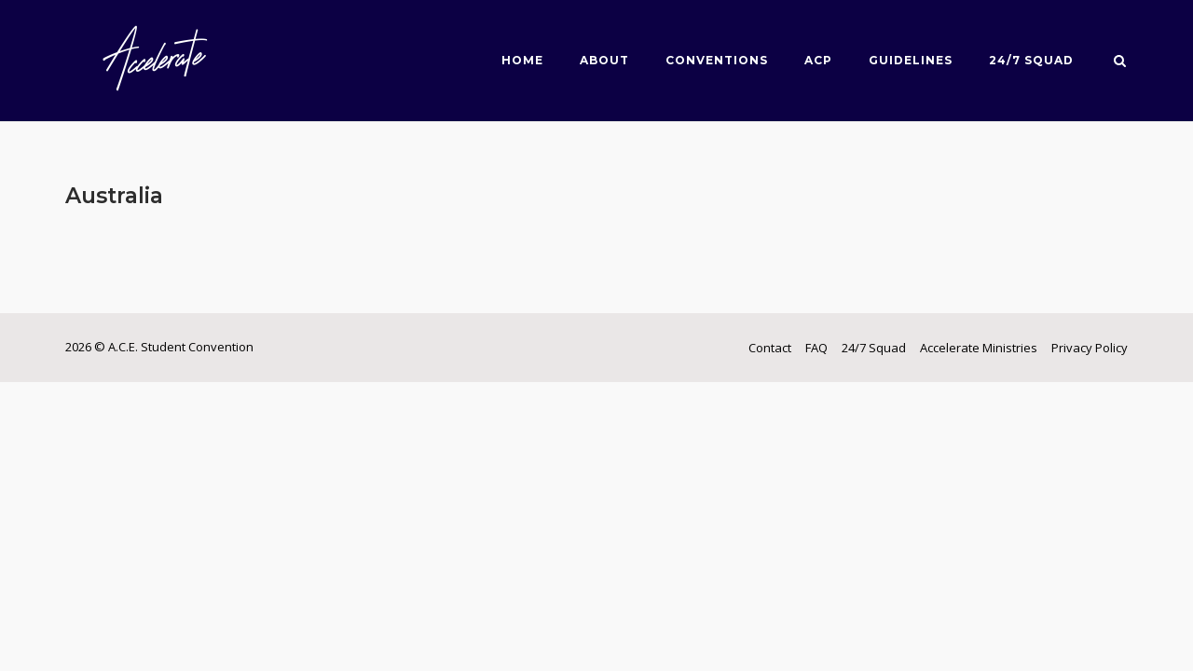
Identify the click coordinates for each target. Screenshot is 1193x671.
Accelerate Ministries (978, 347)
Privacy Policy (1089, 347)
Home (522, 60)
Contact (769, 347)
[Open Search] (1120, 62)
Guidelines (911, 60)
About (604, 60)
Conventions (716, 60)
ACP (818, 60)
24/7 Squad (1031, 60)
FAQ (816, 347)
